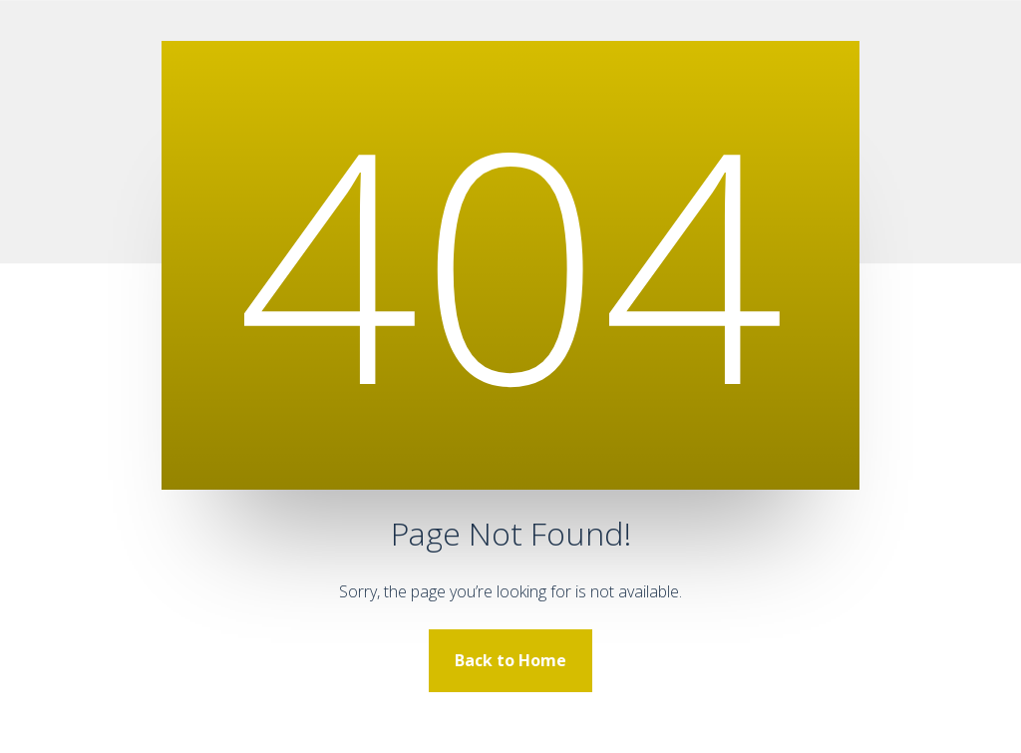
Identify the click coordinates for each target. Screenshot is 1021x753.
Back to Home (510, 660)
